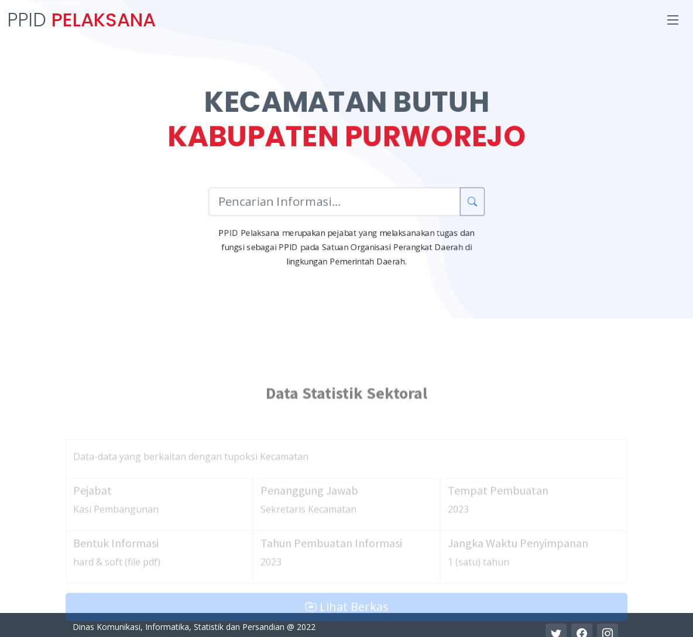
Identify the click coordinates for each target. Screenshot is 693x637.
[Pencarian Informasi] (334, 202)
